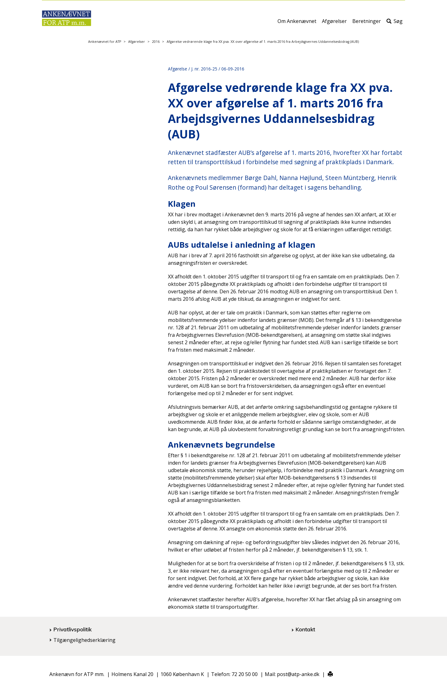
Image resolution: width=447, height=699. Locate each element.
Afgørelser (334, 23)
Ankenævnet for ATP (104, 41)
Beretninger (366, 23)
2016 (156, 41)
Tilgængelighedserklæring (84, 640)
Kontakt (305, 629)
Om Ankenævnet (297, 23)
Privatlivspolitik (72, 629)
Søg (394, 23)
